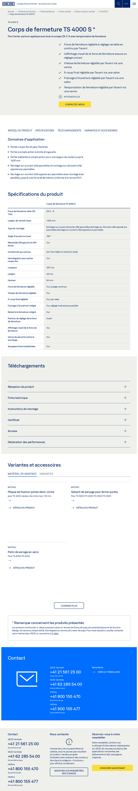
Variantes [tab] (46, 473)
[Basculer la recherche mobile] (118, 4)
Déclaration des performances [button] (67, 442)
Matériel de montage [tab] (22, 473)
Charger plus (69, 605)
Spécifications (44, 130)
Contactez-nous (74, 104)
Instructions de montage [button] (67, 408)
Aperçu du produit (20, 130)
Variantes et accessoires (101, 130)
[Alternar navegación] (134, 4)
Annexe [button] (67, 431)
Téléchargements (69, 130)
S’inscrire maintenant (112, 768)
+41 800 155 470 (65, 696)
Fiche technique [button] (67, 397)
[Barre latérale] (126, 4)
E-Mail (55, 633)
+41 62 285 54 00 (66, 684)
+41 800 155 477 (65, 708)
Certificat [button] (67, 419)
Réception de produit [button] (67, 386)
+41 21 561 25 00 (65, 672)
